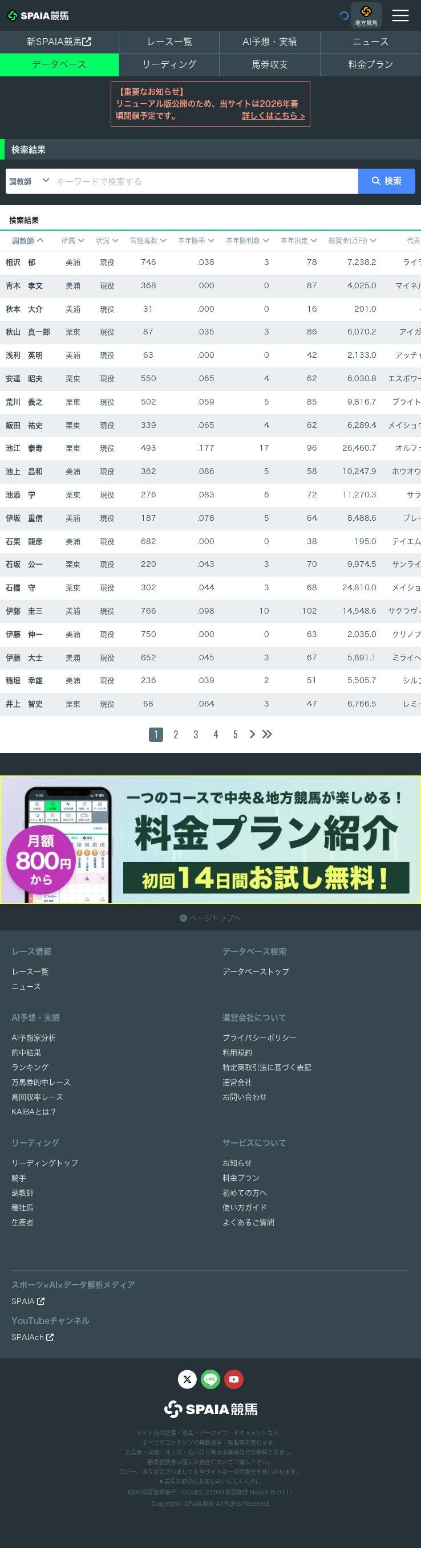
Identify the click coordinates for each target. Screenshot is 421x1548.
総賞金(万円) (353, 240)
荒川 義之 (24, 402)
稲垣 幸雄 (24, 680)
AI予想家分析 (33, 1037)
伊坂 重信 (24, 518)
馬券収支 (270, 64)
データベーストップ (255, 971)
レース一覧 (169, 41)
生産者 (22, 1222)
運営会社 (237, 1082)
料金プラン (241, 1178)
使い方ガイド (244, 1207)
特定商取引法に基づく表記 (266, 1067)
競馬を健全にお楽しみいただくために (210, 1481)
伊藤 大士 (24, 657)
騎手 (18, 1178)
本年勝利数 (247, 240)
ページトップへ (210, 918)
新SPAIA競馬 (59, 41)
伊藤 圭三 (24, 611)
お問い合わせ (244, 1097)
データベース (59, 64)
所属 (73, 240)
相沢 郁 (20, 262)
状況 (107, 240)
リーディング (169, 64)
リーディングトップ (44, 1163)
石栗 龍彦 (24, 541)
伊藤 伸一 (24, 634)
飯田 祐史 (24, 425)
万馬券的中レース (41, 1082)
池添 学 (20, 495)
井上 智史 (24, 704)
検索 (387, 181)
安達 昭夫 (24, 378)
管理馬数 (148, 240)
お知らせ (237, 1163)
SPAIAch (32, 1337)
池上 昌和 (24, 471)
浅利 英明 (24, 355)
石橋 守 (20, 587)
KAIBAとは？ (34, 1112)
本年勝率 (196, 240)
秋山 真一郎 (28, 332)
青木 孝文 (24, 285)
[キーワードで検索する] (205, 181)
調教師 (20, 181)
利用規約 (237, 1052)
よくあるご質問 (248, 1222)
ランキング (29, 1067)
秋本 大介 (24, 309)
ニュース (371, 41)
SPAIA (27, 1301)
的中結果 (26, 1052)
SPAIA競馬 (199, 1503)
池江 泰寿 (24, 448)
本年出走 (299, 240)
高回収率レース (37, 1097)
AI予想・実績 (269, 41)
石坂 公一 (24, 564)
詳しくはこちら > (273, 116)
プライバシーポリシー (259, 1037)
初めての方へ (244, 1192)
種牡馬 (22, 1207)
